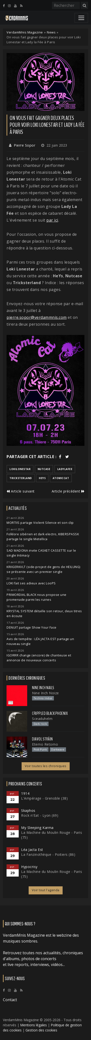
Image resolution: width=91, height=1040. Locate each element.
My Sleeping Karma (37, 827)
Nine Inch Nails (43, 688)
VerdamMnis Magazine (25, 32)
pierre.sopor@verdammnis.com (37, 317)
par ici (52, 220)
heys (42, 478)
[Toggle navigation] (81, 18)
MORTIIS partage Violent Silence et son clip (40, 523)
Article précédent (68, 491)
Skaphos (28, 810)
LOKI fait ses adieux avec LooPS (31, 583)
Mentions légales (33, 1025)
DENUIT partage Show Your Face (32, 627)
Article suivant (21, 491)
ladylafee (65, 469)
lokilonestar (20, 469)
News (51, 32)
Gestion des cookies (41, 1030)
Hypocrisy (29, 866)
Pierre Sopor (24, 145)
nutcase (44, 469)
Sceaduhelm (42, 718)
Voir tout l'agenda (45, 890)
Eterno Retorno (45, 744)
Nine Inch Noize (45, 693)
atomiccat (61, 478)
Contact (10, 999)
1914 (25, 793)
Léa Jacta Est (32, 849)
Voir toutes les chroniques (45, 766)
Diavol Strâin (42, 739)
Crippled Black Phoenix (50, 713)
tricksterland (20, 478)
